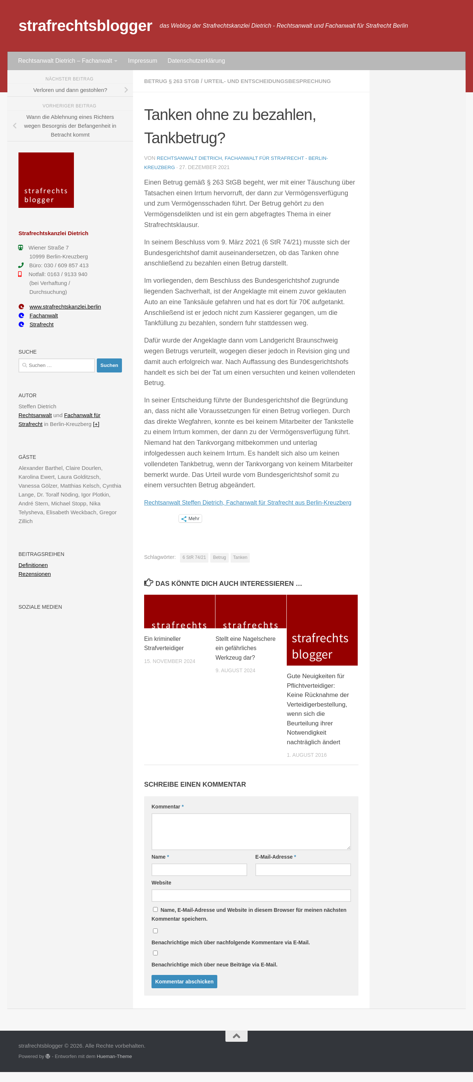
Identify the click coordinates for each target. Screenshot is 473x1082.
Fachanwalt (38, 315)
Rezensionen (34, 574)
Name (160, 867)
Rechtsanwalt (35, 415)
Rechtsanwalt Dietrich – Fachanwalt (65, 61)
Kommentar (168, 817)
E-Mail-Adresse (275, 867)
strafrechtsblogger (85, 25)
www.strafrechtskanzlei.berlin (59, 306)
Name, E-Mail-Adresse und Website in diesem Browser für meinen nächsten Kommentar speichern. (249, 924)
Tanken (240, 567)
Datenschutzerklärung (196, 61)
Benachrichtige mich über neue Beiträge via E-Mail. (215, 975)
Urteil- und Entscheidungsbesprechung (276, 81)
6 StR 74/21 (194, 567)
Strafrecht (36, 324)
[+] (96, 424)
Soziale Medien (40, 607)
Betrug (219, 567)
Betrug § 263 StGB (174, 81)
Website (161, 893)
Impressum (142, 61)
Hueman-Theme (114, 1066)
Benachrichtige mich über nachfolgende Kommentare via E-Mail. (231, 952)
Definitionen (33, 565)
